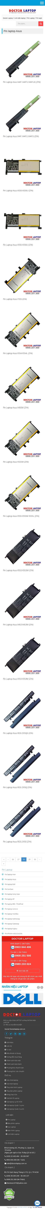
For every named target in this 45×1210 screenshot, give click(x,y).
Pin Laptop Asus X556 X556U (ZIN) (18, 244)
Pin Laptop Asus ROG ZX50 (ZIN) (17, 841)
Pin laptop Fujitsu (11, 929)
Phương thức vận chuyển (15, 1071)
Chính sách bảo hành (14, 1064)
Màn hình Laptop (14, 1130)
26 (13, 859)
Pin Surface (9, 889)
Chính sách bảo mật (13, 1060)
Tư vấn (8, 1050)
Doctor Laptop (8, 18)
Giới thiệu (9, 1042)
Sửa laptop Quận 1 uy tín (15, 1105)
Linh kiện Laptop (13, 1134)
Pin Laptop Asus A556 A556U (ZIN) (18, 190)
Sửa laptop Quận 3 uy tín (15, 1109)
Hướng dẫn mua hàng (14, 1057)
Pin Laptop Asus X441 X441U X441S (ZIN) (21, 136)
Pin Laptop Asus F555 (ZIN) (15, 299)
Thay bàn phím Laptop (14, 1091)
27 (18, 859)
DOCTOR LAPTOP (22, 1207)
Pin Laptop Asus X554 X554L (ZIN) (18, 353)
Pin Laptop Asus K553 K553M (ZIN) (18, 570)
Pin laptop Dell (10, 884)
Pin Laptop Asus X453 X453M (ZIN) (18, 624)
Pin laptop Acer (10, 874)
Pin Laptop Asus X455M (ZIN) (16, 407)
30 (35, 859)
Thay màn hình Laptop (14, 1087)
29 (29, 859)
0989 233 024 (23, 964)
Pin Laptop (30, 18)
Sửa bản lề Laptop (12, 1098)
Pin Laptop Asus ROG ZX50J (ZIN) (17, 787)
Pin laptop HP (10, 899)
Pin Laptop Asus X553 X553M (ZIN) (18, 679)
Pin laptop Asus (10, 879)
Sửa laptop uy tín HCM (14, 1102)
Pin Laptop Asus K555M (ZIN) (16, 462)
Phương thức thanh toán (15, 1068)
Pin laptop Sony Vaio (12, 894)
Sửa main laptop (12, 1084)
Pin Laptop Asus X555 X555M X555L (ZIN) (21, 516)
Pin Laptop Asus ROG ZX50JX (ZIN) (18, 733)
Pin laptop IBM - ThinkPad (14, 904)
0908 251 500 (23, 955)
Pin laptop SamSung (12, 919)
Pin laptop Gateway (12, 924)
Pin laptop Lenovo (11, 909)
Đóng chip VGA (11, 1094)
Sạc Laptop (12, 1127)
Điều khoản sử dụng (13, 1053)
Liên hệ (9, 1046)
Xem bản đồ (22, 971)
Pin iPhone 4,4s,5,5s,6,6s (13, 933)
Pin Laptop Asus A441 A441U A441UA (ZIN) (22, 82)
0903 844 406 (23, 947)
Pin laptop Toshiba (11, 914)
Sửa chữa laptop (12, 1080)
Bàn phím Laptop (14, 1123)
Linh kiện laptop (20, 18)
